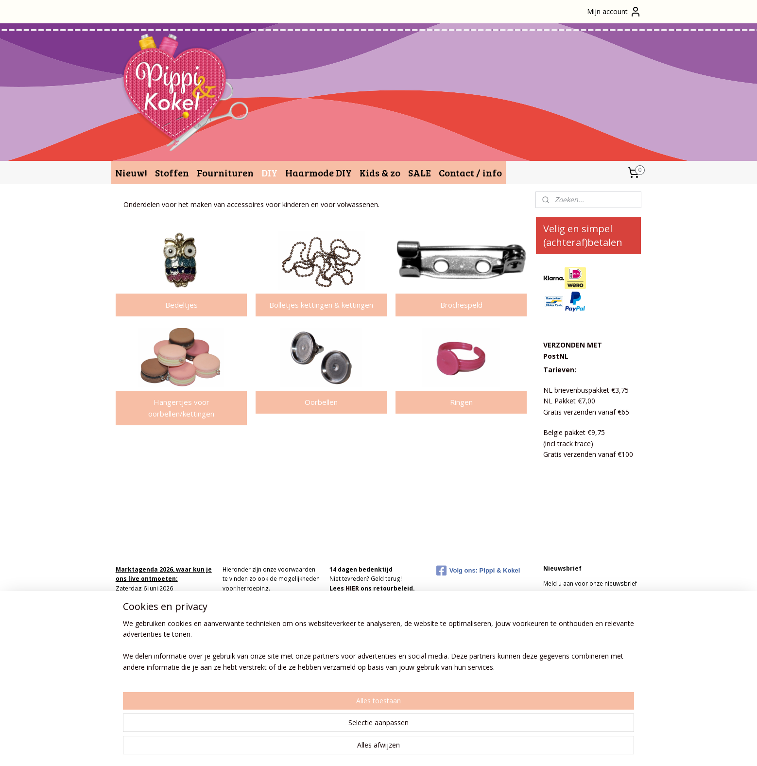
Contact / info (470, 172)
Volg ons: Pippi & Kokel (478, 570)
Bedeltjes (181, 305)
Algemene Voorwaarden (256, 597)
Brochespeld (461, 305)
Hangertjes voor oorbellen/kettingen (181, 407)
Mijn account (614, 11)
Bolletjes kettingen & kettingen (321, 305)
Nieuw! (131, 172)
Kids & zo (380, 172)
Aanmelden (568, 605)
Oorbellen (321, 402)
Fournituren (225, 172)
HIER (352, 588)
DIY (269, 172)
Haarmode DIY (318, 172)
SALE (419, 172)
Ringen (461, 402)
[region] (314, 727)
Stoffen (172, 172)
